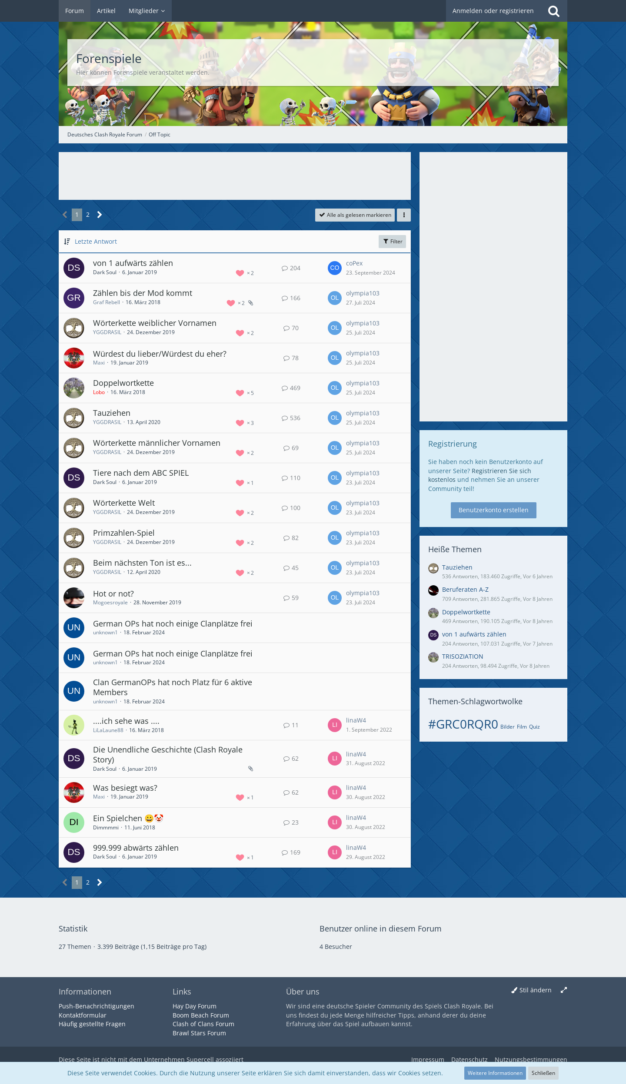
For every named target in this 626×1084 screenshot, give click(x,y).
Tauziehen (111, 413)
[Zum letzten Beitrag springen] (335, 268)
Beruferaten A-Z (465, 589)
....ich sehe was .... (126, 721)
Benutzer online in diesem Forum (381, 928)
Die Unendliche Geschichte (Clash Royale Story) (168, 754)
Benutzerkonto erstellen (494, 510)
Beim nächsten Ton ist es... (142, 562)
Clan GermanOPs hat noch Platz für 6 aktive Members (172, 687)
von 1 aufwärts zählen (133, 263)
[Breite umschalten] (563, 990)
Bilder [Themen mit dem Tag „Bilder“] (507, 726)
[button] (404, 215)
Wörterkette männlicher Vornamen (156, 443)
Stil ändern (535, 990)
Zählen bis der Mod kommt (142, 293)
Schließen (543, 1073)
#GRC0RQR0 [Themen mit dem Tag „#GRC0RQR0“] (463, 724)
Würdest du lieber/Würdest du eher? (159, 353)
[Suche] (553, 11)
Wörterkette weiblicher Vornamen (154, 323)
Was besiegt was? (125, 787)
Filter (392, 241)
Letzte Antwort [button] (96, 241)
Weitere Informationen (495, 1073)
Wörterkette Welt (124, 502)
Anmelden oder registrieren (493, 11)
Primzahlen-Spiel (124, 532)
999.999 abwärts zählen (136, 847)
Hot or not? (113, 593)
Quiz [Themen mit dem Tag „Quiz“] (534, 726)
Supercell (200, 1059)
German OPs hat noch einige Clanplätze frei (173, 623)
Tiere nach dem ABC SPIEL (141, 472)
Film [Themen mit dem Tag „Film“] (522, 726)
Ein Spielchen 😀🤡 (128, 818)
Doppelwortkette (123, 383)
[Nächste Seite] (99, 215)
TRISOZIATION (462, 656)
